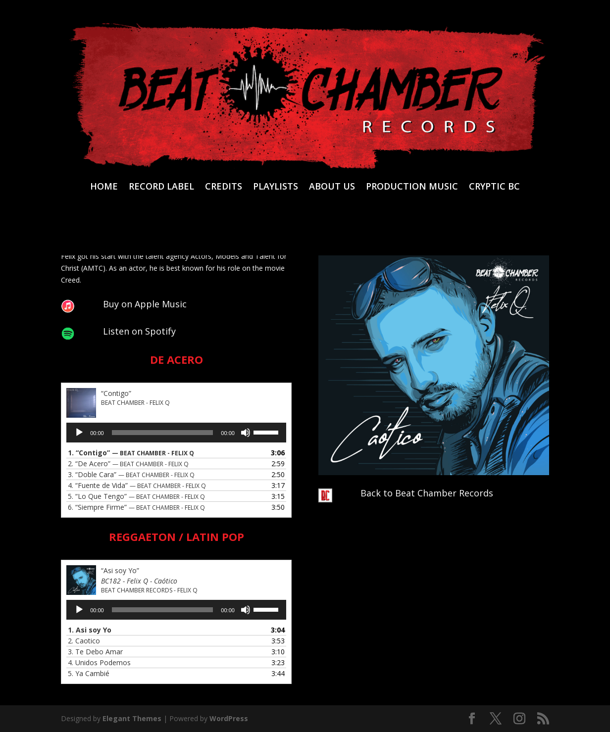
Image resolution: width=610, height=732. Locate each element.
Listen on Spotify (139, 331)
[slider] (162, 432)
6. (136, 507)
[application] (176, 432)
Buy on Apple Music (145, 304)
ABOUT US (332, 187)
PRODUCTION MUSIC (412, 187)
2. (128, 463)
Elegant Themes (131, 718)
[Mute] (246, 433)
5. (136, 496)
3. (131, 474)
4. (137, 485)
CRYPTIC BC (494, 187)
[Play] (79, 433)
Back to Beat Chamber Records (426, 493)
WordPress (228, 718)
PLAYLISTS (275, 187)
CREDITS (223, 187)
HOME (104, 187)
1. (131, 452)
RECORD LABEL (161, 187)
